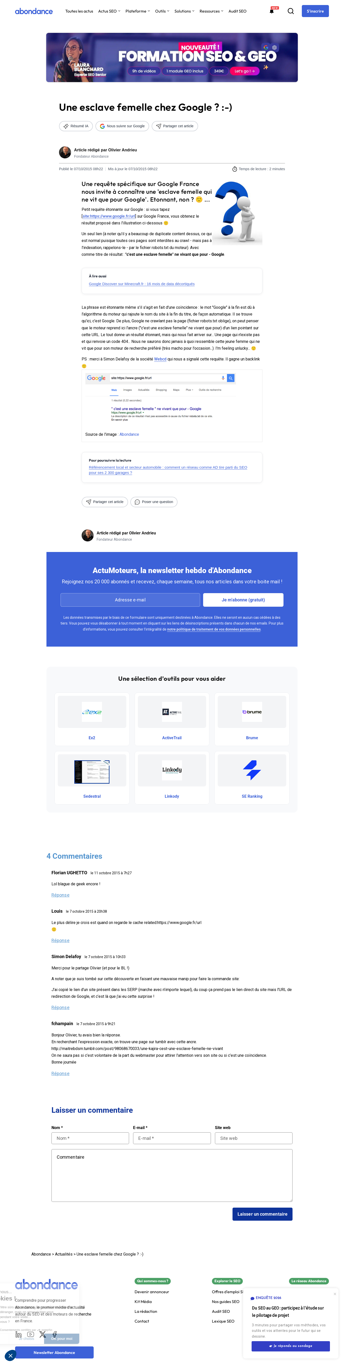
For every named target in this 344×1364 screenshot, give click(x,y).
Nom (57, 1128)
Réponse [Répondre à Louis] (60, 940)
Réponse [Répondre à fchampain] (60, 1073)
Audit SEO (237, 11)
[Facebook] (54, 1334)
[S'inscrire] (315, 11)
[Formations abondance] (272, 11)
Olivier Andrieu (122, 150)
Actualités (64, 1254)
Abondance (129, 434)
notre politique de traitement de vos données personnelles (214, 629)
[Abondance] (34, 11)
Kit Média (143, 1301)
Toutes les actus (79, 11)
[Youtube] (30, 1334)
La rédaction (146, 1311)
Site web (223, 1128)
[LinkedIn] (18, 1334)
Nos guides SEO (226, 1301)
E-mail (140, 1128)
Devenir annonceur (152, 1291)
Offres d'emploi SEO (230, 1291)
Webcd (160, 359)
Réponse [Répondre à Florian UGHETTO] (60, 895)
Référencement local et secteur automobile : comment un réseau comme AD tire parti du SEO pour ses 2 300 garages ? (168, 470)
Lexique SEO (223, 1321)
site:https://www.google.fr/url (109, 216)
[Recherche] (291, 11)
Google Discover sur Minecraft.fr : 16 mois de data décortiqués (142, 284)
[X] (42, 1334)
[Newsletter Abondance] (54, 1352)
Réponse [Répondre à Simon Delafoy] (60, 1007)
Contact (142, 1321)
